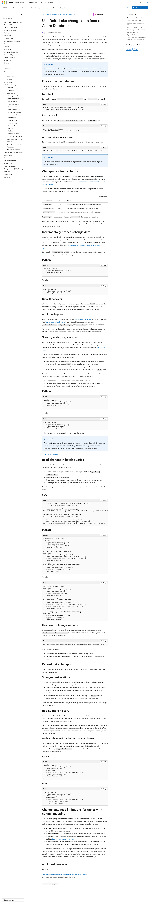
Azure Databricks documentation (57, 14)
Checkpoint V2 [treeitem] (12, 101)
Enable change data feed (134, 18)
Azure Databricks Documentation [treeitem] (13, 22)
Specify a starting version (83, 319)
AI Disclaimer (6, 898)
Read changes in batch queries (55, 322)
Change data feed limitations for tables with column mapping (136, 38)
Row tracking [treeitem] (12, 118)
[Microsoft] (3, 2)
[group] (75, 514)
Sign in (146, 2)
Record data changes (133, 32)
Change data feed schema (134, 20)
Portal (128, 8)
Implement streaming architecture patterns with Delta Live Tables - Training (64, 874)
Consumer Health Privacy (55, 898)
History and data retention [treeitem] (14, 136)
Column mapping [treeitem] (13, 104)
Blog (26, 898)
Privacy (42, 898)
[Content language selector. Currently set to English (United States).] (11, 893)
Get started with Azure (140, 8)
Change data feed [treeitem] (13, 98)
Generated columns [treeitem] (14, 115)
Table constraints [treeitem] (13, 120)
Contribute (34, 898)
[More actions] (106, 14)
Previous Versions (17, 898)
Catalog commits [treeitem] (13, 96)
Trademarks (79, 898)
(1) (101, 204)
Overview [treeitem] (8, 74)
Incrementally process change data (135, 24)
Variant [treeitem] (10, 131)
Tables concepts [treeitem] (10, 77)
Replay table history (51, 454)
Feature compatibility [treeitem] (14, 112)
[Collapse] (21, 14)
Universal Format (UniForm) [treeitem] (13, 127)
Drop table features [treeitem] (14, 109)
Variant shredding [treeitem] (13, 134)
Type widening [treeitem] (12, 123)
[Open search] (141, 2)
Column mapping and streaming (63, 839)
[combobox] (13, 18)
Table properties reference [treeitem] (14, 144)
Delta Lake (72, 14)
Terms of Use (70, 898)
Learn (43, 14)
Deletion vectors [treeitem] (13, 107)
